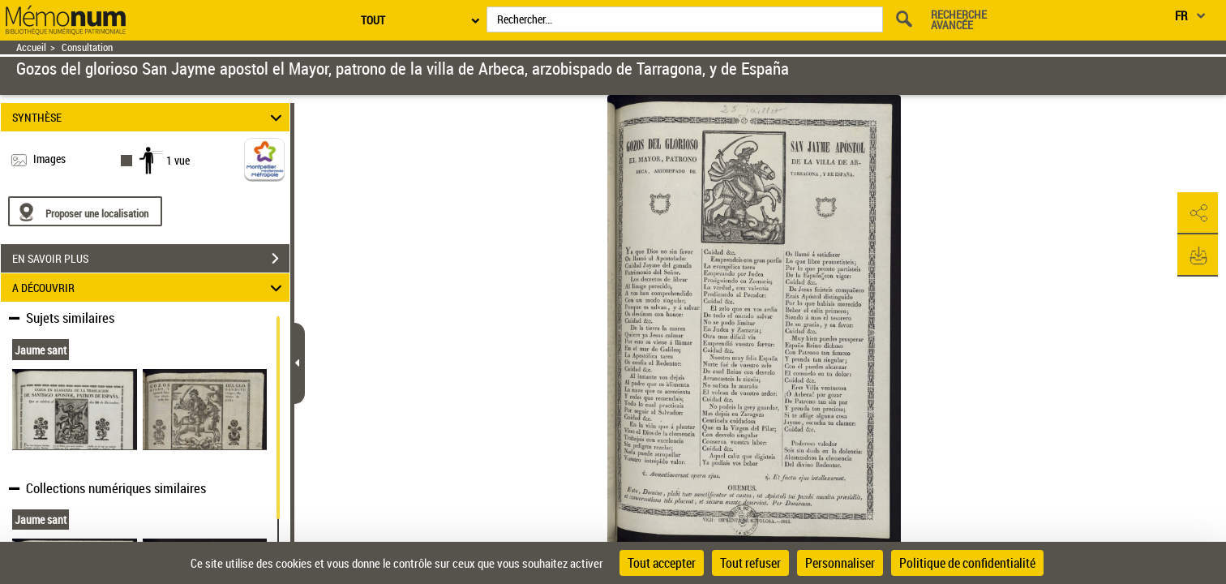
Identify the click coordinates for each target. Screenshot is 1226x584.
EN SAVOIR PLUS (150, 258)
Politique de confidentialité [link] (967, 563)
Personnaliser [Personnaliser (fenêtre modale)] (840, 563)
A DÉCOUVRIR (149, 287)
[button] (1197, 213)
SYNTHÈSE (149, 117)
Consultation (87, 47)
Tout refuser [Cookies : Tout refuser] (750, 563)
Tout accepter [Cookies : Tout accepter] (662, 563)
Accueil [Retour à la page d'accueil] (31, 47)
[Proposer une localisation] (85, 211)
